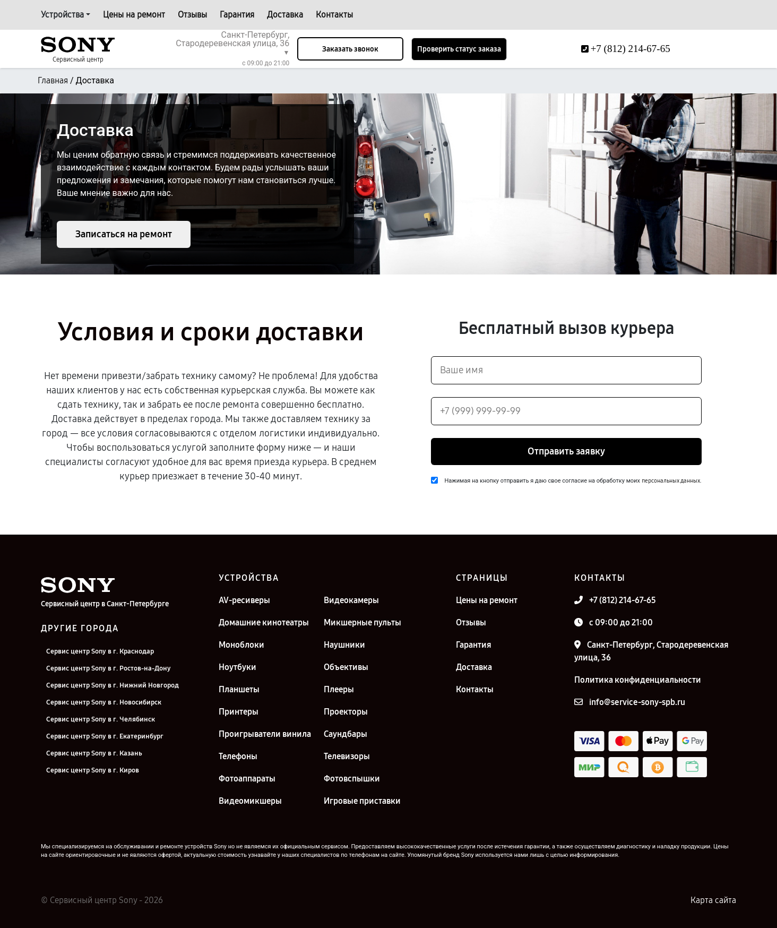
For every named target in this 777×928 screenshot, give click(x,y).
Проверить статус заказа (459, 49)
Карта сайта (713, 900)
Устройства (62, 15)
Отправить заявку (566, 451)
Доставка (285, 15)
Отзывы (192, 15)
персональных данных (671, 480)
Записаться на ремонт (123, 234)
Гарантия (237, 15)
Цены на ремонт (134, 15)
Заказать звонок (350, 49)
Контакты (334, 15)
